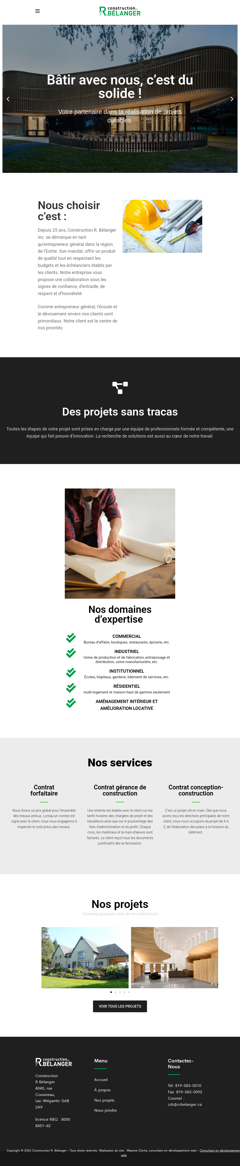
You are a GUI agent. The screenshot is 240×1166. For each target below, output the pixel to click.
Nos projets (104, 1100)
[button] (8, 99)
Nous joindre (105, 1110)
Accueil (101, 1079)
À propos (102, 1090)
